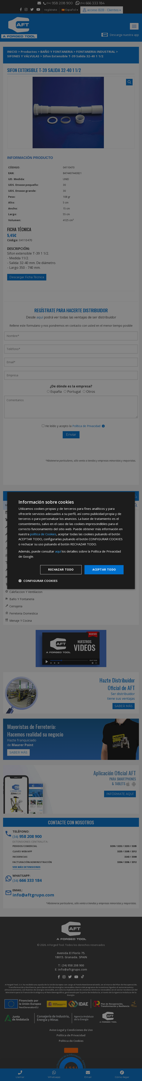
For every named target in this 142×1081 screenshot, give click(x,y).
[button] (38, 580)
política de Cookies (43, 534)
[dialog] (71, 540)
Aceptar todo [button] (104, 570)
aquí (58, 551)
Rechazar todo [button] (60, 570)
